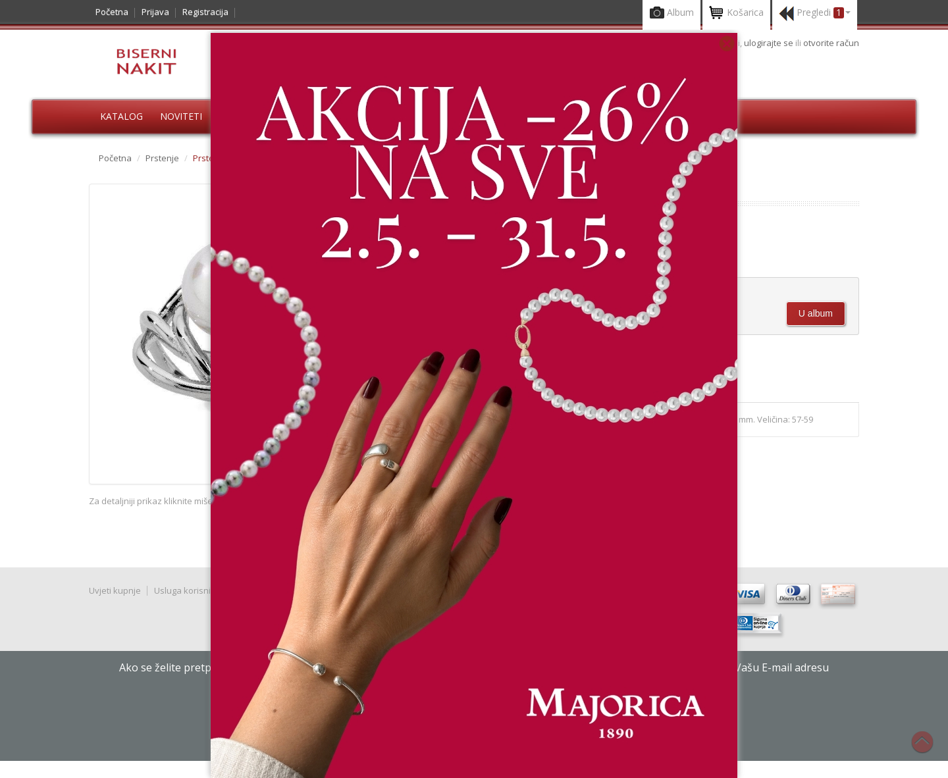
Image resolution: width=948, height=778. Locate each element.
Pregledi (815, 13)
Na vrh (929, 749)
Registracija (205, 12)
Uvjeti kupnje (115, 590)
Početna (111, 12)
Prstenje (162, 158)
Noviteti (181, 116)
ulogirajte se (769, 43)
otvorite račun (831, 43)
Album (671, 13)
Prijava (155, 12)
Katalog (121, 116)
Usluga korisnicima (191, 590)
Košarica (736, 13)
